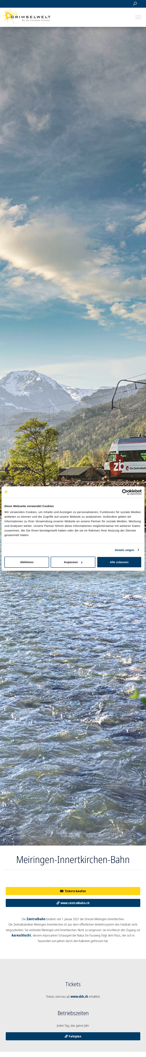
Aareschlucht (21, 935)
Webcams (117, 3)
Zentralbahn (36, 919)
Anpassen (73, 562)
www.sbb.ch (79, 996)
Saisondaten (108, 3)
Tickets (125, 3)
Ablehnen (26, 562)
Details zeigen (124, 549)
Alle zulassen (119, 562)
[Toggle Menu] (138, 17)
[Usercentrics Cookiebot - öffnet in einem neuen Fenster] (125, 492)
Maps (99, 3)
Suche (134, 3)
